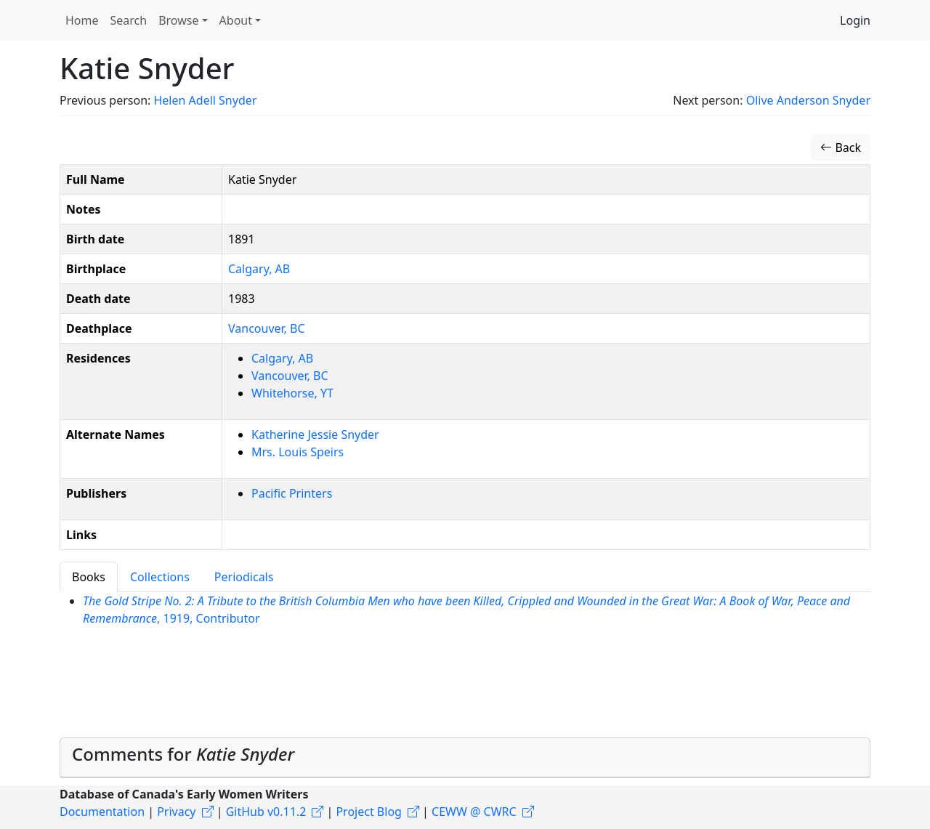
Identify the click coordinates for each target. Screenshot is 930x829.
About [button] (235, 20)
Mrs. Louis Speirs (297, 452)
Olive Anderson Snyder (808, 100)
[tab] (465, 757)
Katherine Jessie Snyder (315, 434)
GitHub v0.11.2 (266, 812)
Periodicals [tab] (244, 577)
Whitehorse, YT (292, 393)
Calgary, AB (259, 269)
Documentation (102, 812)
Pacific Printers (291, 493)
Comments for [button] (183, 754)
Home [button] (82, 20)
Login (855, 20)
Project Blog (368, 812)
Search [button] (128, 20)
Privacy (176, 812)
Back (840, 147)
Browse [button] (178, 20)
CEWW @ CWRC (474, 812)
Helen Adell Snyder (204, 100)
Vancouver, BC (266, 328)
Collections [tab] (160, 577)
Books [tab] (88, 577)
